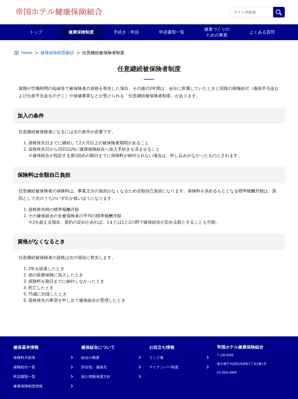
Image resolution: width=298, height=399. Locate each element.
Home (26, 52)
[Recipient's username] (251, 12)
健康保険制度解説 (57, 52)
